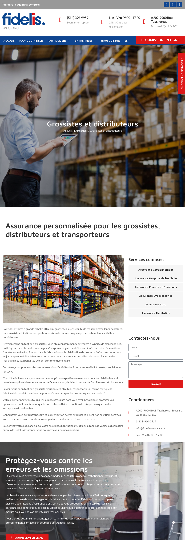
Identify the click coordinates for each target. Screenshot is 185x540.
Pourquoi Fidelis (31, 40)
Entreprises (85, 40)
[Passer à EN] (127, 40)
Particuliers (58, 40)
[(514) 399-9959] (60, 20)
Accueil (9, 40)
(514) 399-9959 (77, 18)
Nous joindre (110, 40)
